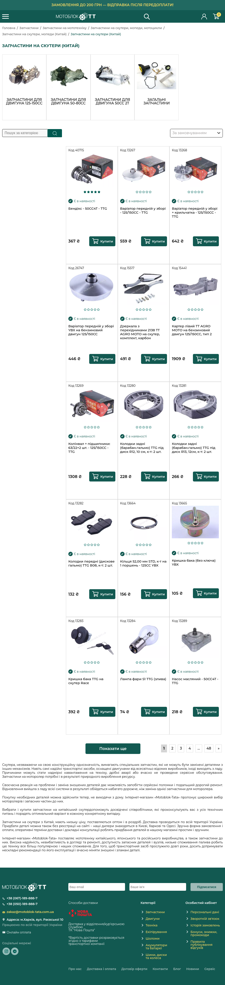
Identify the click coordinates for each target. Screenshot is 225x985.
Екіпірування (156, 932)
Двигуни (153, 919)
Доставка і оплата (101, 969)
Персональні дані (205, 912)
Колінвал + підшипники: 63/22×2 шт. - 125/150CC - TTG (89, 448)
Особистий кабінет (204, 16)
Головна (8, 28)
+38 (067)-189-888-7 (22, 898)
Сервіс (209, 969)
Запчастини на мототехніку (65, 28)
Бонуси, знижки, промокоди (204, 933)
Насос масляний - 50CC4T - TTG (195, 681)
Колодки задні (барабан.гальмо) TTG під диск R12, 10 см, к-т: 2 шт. (142, 448)
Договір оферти (134, 969)
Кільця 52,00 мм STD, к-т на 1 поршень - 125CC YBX (143, 563)
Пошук (54, 133)
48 (209, 748)
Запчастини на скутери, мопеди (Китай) (34, 34)
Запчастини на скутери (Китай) (96, 34)
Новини (192, 969)
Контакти (160, 969)
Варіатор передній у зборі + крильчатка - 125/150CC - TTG (194, 212)
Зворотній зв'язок (205, 919)
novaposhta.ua (107, 930)
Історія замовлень (205, 925)
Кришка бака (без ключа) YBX (194, 563)
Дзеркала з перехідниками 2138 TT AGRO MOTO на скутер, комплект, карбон (140, 332)
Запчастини (28, 28)
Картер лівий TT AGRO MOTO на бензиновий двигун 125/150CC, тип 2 (192, 330)
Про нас (75, 969)
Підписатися (206, 887)
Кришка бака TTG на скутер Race (85, 681)
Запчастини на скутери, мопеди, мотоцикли (126, 28)
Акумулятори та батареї (156, 946)
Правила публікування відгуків (201, 945)
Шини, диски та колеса (156, 956)
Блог (177, 969)
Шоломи (153, 939)
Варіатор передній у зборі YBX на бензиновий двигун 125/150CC (91, 330)
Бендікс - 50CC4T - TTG (87, 209)
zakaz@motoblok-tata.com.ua (30, 912)
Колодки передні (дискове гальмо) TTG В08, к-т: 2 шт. (91, 563)
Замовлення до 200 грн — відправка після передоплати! (112, 5)
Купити (106, 241)
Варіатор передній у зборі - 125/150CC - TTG (143, 211)
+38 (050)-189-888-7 (22, 904)
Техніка (152, 925)
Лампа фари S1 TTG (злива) (143, 679)
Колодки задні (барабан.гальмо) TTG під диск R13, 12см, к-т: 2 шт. (193, 448)
